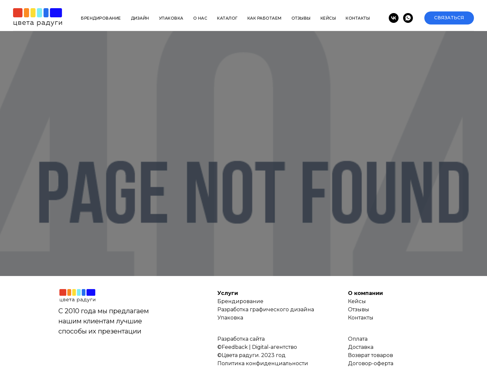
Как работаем (264, 18)
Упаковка (171, 18)
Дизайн (140, 18)
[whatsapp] (408, 18)
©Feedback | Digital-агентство (257, 347)
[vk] (394, 18)
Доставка (360, 347)
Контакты (358, 18)
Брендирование (101, 18)
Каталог (227, 18)
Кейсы (328, 18)
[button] (449, 17)
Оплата (358, 339)
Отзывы (301, 18)
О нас (200, 18)
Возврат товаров (370, 355)
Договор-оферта (370, 363)
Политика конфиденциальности (262, 363)
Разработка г (234, 309)
